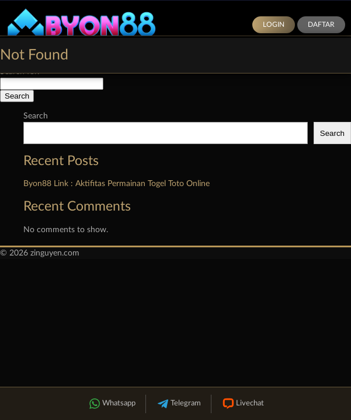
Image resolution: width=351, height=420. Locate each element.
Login (273, 24)
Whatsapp (111, 404)
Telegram (178, 404)
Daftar (321, 24)
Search (35, 116)
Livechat (242, 404)
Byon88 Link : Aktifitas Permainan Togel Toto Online (116, 184)
